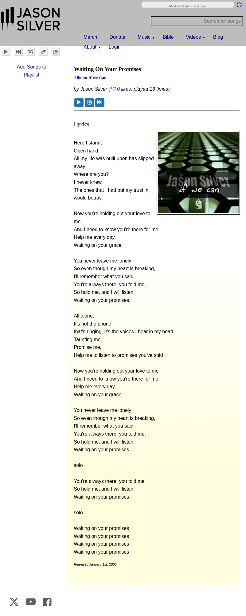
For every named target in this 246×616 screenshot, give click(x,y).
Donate (117, 37)
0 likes (124, 89)
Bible (168, 37)
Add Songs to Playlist (31, 70)
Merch (90, 37)
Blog (218, 37)
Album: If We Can (90, 77)
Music (144, 37)
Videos (193, 37)
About (90, 46)
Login (115, 46)
